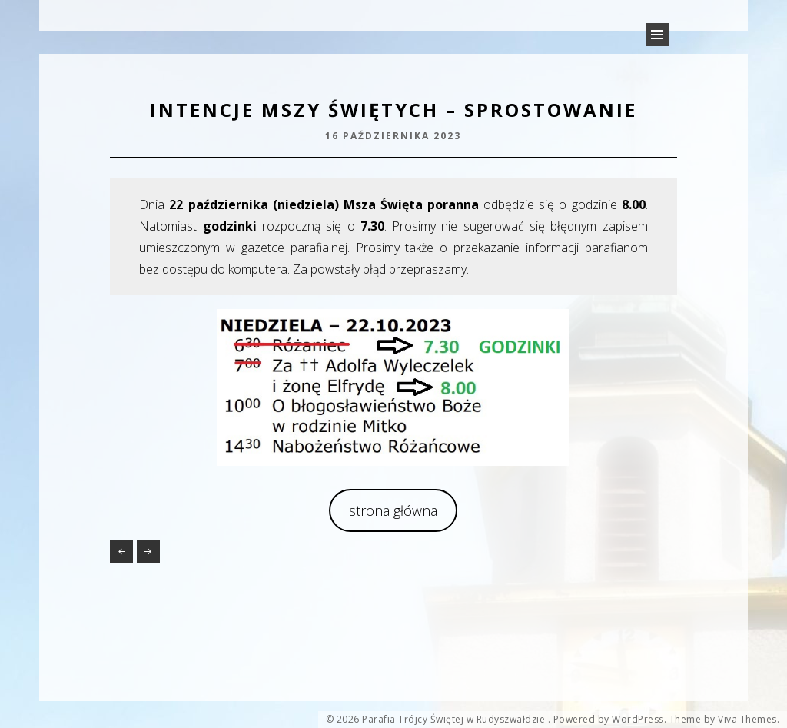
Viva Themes (747, 719)
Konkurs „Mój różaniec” (121, 551)
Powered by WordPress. (610, 719)
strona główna (393, 510)
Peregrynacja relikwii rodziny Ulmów (148, 551)
